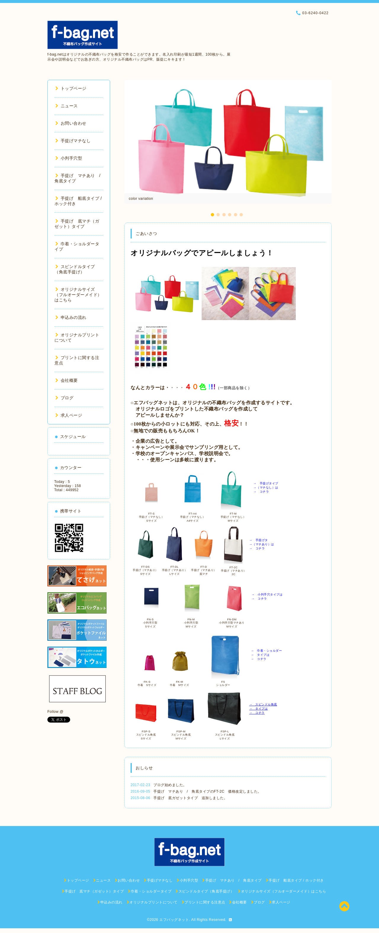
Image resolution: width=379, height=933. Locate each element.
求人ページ (68, 415)
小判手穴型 (68, 158)
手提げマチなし (73, 140)
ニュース (66, 105)
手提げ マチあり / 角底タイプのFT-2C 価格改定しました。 (207, 791)
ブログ (64, 397)
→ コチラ (257, 712)
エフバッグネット (174, 920)
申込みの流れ (70, 317)
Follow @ (55, 712)
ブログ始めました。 (170, 785)
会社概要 (66, 380)
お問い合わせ (70, 123)
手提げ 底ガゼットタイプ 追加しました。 (190, 798)
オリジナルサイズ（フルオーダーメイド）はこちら (78, 294)
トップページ (70, 88)
